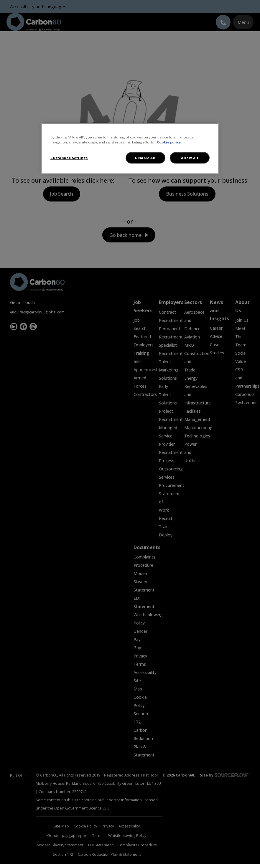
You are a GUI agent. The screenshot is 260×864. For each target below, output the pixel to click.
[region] (130, 148)
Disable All (145, 158)
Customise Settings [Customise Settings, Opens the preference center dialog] (69, 158)
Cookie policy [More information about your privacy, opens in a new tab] (169, 142)
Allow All (189, 158)
